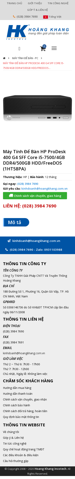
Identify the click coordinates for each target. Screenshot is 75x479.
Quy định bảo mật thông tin (21, 417)
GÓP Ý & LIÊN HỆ (37, 10)
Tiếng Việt (52, 16)
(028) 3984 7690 (27, 16)
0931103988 (53, 250)
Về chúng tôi (11, 432)
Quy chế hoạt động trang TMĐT (23, 449)
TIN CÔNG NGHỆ (58, 3)
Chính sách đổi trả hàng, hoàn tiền (25, 411)
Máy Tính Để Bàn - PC (25, 58)
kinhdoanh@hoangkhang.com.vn (44, 188)
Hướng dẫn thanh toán (17, 393)
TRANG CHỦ (14, 3)
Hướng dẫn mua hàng (17, 388)
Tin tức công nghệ (14, 443)
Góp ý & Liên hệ (13, 438)
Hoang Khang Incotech (50, 469)
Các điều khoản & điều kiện (20, 455)
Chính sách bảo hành (16, 405)
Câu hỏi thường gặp (15, 461)
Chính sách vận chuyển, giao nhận (25, 399)
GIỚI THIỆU (35, 3)
